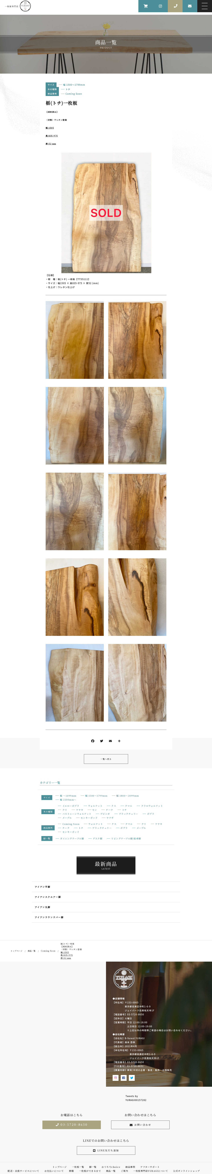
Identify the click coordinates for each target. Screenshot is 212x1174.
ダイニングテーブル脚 (72, 838)
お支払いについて (54, 1170)
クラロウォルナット (152, 805)
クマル (128, 805)
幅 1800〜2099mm (127, 795)
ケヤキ (79, 809)
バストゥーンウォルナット (76, 813)
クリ (64, 809)
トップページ (59, 1166)
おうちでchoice (111, 1166)
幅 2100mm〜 (68, 799)
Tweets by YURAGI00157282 (136, 1098)
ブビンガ (105, 813)
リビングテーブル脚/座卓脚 (126, 838)
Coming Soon (74, 93)
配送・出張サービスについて (23, 1170)
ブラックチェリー (128, 813)
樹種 (71, 1170)
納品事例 (52, 93)
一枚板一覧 (78, 1166)
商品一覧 (111, 1170)
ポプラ (150, 813)
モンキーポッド (89, 817)
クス (113, 805)
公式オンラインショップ (186, 1170)
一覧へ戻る (106, 759)
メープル (67, 817)
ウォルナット (95, 805)
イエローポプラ (70, 805)
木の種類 (52, 89)
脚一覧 (46, 838)
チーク (109, 809)
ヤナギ (110, 817)
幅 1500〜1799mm (74, 84)
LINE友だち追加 (106, 1150)
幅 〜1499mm (68, 795)
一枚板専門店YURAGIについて (150, 1170)
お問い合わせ (140, 1124)
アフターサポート (150, 1166)
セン (94, 809)
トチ (68, 89)
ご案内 (124, 1170)
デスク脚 (97, 838)
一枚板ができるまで (90, 1170)
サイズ (51, 84)
